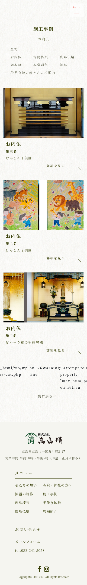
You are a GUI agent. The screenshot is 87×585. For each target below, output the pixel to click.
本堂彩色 (40, 64)
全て (14, 49)
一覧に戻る (43, 396)
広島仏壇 (67, 57)
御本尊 (16, 64)
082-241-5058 (30, 550)
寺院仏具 (40, 57)
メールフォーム (27, 541)
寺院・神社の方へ (57, 485)
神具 (63, 64)
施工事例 (50, 493)
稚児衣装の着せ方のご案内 (32, 72)
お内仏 (16, 57)
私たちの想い (26, 485)
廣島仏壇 (22, 511)
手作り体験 (52, 502)
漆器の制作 (24, 493)
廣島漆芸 (22, 502)
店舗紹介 (50, 511)
